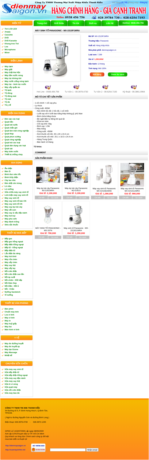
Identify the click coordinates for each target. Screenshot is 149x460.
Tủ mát (8, 99)
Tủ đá (7, 102)
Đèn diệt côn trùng (13, 183)
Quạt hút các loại (12, 142)
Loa (6, 46)
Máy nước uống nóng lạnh (17, 81)
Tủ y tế (8, 105)
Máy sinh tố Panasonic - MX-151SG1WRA (76, 229)
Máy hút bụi (10, 216)
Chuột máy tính (12, 312)
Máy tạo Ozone (11, 349)
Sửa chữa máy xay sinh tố (16, 192)
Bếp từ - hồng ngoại (14, 247)
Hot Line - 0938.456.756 (48, 92)
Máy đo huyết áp (12, 346)
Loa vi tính (9, 315)
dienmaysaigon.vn (102, 50)
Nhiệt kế (8, 355)
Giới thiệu (59, 23)
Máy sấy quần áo (12, 87)
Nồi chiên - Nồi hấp (13, 280)
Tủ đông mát (10, 96)
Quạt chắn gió (11, 128)
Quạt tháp (9, 134)
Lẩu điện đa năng (12, 253)
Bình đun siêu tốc (13, 174)
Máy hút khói (10, 256)
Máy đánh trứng (12, 222)
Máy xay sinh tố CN (13, 204)
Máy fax (8, 326)
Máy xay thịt (10, 265)
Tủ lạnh (8, 90)
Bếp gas (8, 238)
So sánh (54, 198)
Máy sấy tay (10, 268)
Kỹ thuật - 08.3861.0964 (134, 92)
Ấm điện (8, 168)
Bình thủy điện (11, 177)
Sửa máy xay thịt (12, 381)
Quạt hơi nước (11, 125)
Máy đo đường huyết (14, 343)
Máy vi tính (10, 318)
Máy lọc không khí (13, 78)
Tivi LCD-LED (11, 29)
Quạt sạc (9, 148)
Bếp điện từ (10, 250)
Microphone (10, 49)
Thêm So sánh (117, 74)
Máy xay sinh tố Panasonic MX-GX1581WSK (104, 190)
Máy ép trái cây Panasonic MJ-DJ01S (76, 189)
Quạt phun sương (13, 137)
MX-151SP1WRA (98, 36)
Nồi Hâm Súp (11, 283)
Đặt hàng (97, 74)
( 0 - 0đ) (119, 2)
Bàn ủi (8, 171)
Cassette (9, 35)
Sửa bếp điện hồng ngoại (16, 375)
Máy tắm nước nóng (14, 75)
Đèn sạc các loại (12, 119)
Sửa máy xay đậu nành (15, 378)
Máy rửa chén (11, 259)
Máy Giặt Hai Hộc (12, 72)
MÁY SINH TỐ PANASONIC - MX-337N (48, 229)
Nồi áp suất (10, 277)
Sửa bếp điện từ (12, 372)
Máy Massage (11, 352)
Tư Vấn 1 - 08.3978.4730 (76, 92)
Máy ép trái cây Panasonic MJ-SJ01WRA (48, 189)
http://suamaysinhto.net (15, 450)
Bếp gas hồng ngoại (14, 241)
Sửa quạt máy (11, 387)
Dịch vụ (93, 23)
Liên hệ (109, 23)
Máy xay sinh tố (12, 198)
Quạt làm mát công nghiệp (17, 131)
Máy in (8, 321)
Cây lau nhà (10, 180)
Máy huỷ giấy (11, 324)
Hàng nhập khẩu (98, 45)
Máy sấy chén (11, 262)
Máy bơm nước (11, 151)
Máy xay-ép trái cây (13, 207)
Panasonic (98, 41)
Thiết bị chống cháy (14, 154)
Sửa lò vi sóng (11, 384)
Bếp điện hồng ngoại (14, 244)
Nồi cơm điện (11, 271)
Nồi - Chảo (9, 289)
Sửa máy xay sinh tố (14, 369)
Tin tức (75, 23)
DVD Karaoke (11, 41)
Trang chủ (42, 23)
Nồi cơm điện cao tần (14, 274)
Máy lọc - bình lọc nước (15, 84)
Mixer (7, 52)
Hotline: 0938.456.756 (133, 23)
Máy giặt (8, 69)
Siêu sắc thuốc (11, 225)
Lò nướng (9, 189)
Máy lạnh (9, 66)
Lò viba (8, 186)
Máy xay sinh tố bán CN (15, 201)
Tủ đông (8, 93)
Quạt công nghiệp (13, 140)
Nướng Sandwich (12, 292)
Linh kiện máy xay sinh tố (16, 195)
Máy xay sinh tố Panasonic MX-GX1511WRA (132, 190)
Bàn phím (9, 309)
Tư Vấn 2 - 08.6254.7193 (105, 92)
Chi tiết (41, 197)
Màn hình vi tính (12, 329)
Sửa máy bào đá (12, 393)
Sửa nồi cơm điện (13, 390)
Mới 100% (97, 68)
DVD (7, 38)
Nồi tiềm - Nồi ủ (12, 286)
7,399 (95, 55)
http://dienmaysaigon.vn (15, 445)
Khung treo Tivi (12, 44)
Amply (8, 32)
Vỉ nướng (9, 295)
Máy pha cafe (11, 219)
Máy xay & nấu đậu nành (16, 213)
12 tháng (96, 64)
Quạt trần (9, 122)
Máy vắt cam (10, 210)
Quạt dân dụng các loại (15, 145)
